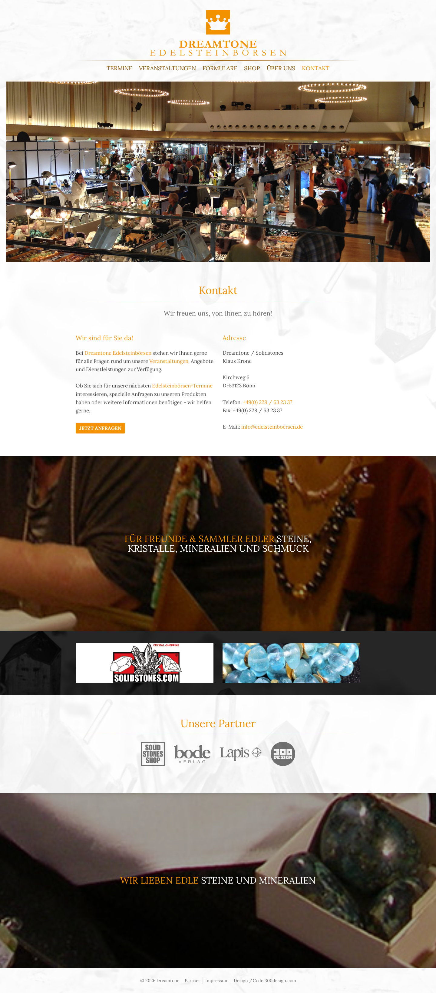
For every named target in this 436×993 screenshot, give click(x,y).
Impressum (217, 980)
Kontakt (315, 68)
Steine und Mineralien (258, 880)
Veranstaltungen (167, 68)
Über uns (281, 68)
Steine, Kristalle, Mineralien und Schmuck (220, 543)
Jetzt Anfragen (100, 449)
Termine (119, 68)
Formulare (220, 68)
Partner (192, 980)
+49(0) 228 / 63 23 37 (267, 423)
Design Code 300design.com (265, 980)
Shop (252, 68)
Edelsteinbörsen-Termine (182, 406)
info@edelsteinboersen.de (272, 447)
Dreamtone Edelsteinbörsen (117, 373)
